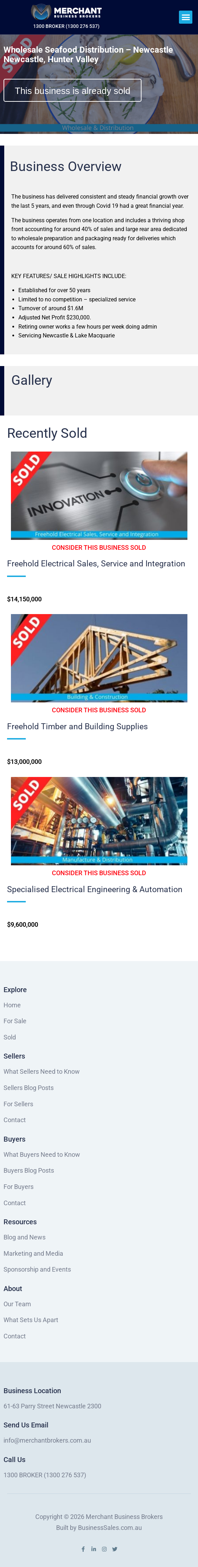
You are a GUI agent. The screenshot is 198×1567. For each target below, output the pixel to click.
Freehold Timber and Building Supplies (77, 726)
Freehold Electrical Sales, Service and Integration (96, 564)
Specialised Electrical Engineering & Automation (94, 889)
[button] (185, 17)
